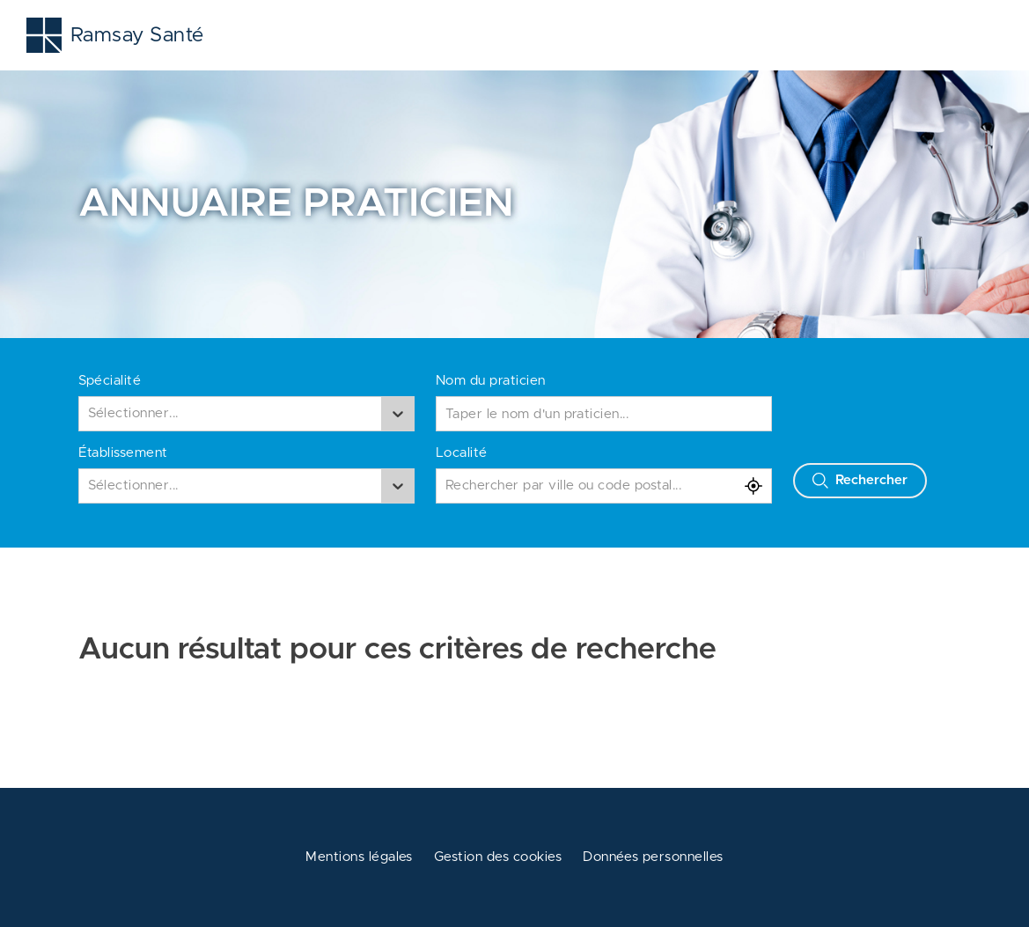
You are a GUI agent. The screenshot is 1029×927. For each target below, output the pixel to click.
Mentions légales (359, 857)
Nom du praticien (491, 380)
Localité (462, 453)
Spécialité (110, 380)
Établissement (123, 453)
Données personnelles (653, 857)
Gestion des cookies (498, 857)
